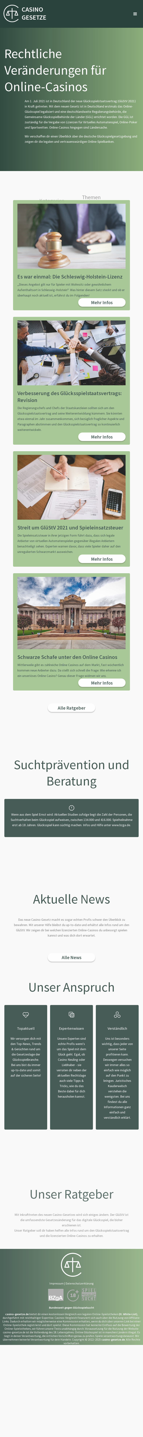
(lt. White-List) (128, 1390)
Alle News (71, 1033)
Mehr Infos (102, 378)
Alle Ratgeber (71, 784)
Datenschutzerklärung (80, 1359)
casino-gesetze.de (17, 1390)
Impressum (56, 1359)
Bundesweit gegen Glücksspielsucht (71, 1383)
